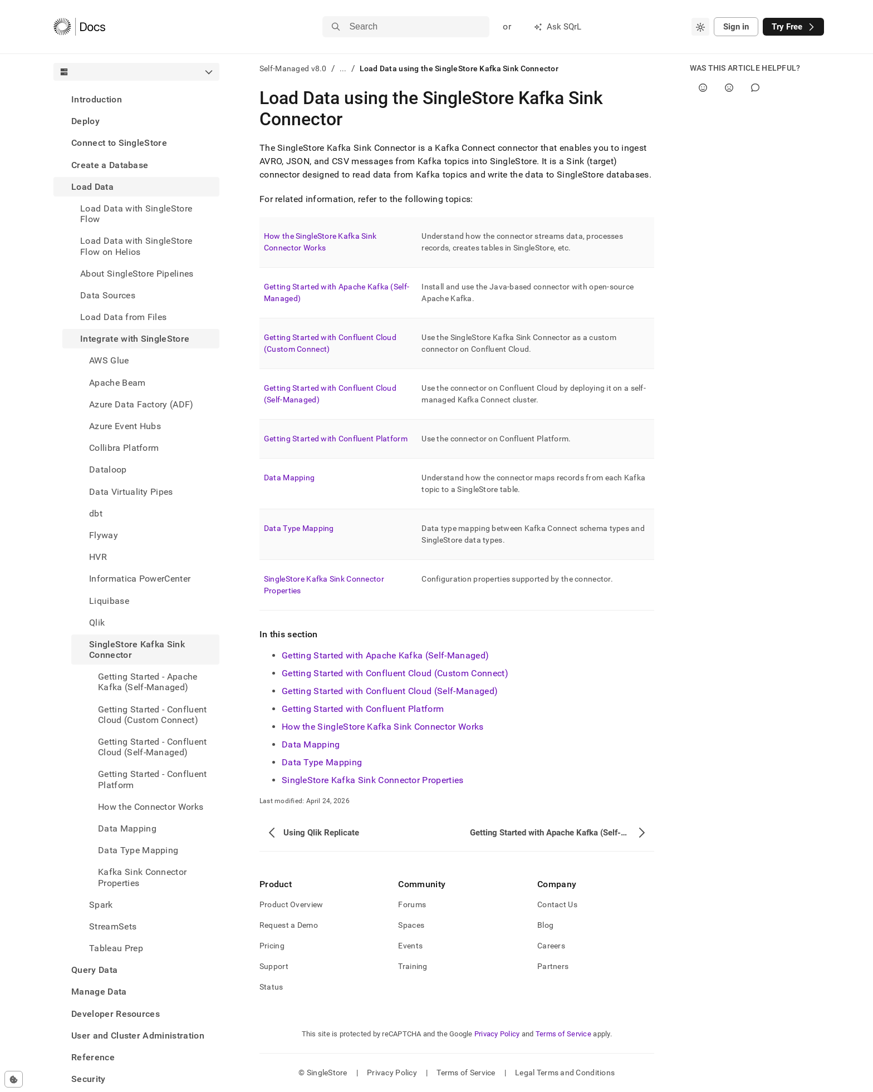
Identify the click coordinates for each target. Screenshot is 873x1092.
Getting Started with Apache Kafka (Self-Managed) (385, 655)
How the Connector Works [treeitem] (150, 806)
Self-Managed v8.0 (293, 68)
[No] (729, 87)
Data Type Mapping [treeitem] (138, 850)
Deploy (85, 121)
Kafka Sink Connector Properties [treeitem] (142, 877)
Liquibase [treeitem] (109, 601)
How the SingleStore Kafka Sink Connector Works (383, 726)
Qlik (97, 622)
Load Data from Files (123, 317)
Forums (412, 904)
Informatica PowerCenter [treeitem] (139, 578)
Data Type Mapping (299, 528)
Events (410, 945)
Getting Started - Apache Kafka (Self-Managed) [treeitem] (148, 681)
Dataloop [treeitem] (108, 469)
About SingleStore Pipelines (137, 273)
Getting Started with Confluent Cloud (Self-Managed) (390, 691)
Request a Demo (288, 925)
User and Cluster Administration (137, 1035)
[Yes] (703, 87)
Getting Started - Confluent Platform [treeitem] (152, 779)
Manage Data (99, 991)
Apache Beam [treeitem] (117, 382)
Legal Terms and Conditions (565, 1072)
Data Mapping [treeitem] (127, 828)
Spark (101, 904)
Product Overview (291, 904)
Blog (545, 925)
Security (88, 1079)
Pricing (272, 945)
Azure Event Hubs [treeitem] (125, 426)
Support (273, 966)
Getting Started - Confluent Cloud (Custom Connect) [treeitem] (152, 714)
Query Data (94, 970)
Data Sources (107, 295)
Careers (551, 945)
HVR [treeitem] (98, 557)
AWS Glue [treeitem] (109, 360)
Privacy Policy (497, 1034)
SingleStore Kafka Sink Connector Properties (373, 780)
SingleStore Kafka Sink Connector (137, 649)
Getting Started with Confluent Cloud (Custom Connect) (395, 673)
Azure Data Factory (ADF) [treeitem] (141, 404)
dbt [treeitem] (95, 513)
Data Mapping (289, 477)
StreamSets (112, 926)
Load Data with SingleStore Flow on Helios (136, 246)
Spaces (411, 925)
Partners (552, 966)
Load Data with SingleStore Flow (136, 213)
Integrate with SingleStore (134, 338)
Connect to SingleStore (119, 142)
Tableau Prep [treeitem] (116, 948)
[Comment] (755, 87)
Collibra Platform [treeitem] (124, 447)
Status (271, 986)
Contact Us (557, 904)
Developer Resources (115, 1014)
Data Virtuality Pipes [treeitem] (131, 491)
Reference (93, 1057)
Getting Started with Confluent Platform (336, 438)
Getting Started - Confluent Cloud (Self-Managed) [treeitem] (152, 746)
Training (412, 966)
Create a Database (109, 165)
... (343, 68)
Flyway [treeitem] (103, 535)
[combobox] (700, 27)
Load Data (92, 186)
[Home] (79, 27)
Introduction (96, 99)
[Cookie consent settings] (13, 1079)
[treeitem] (136, 99)
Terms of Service (563, 1034)
